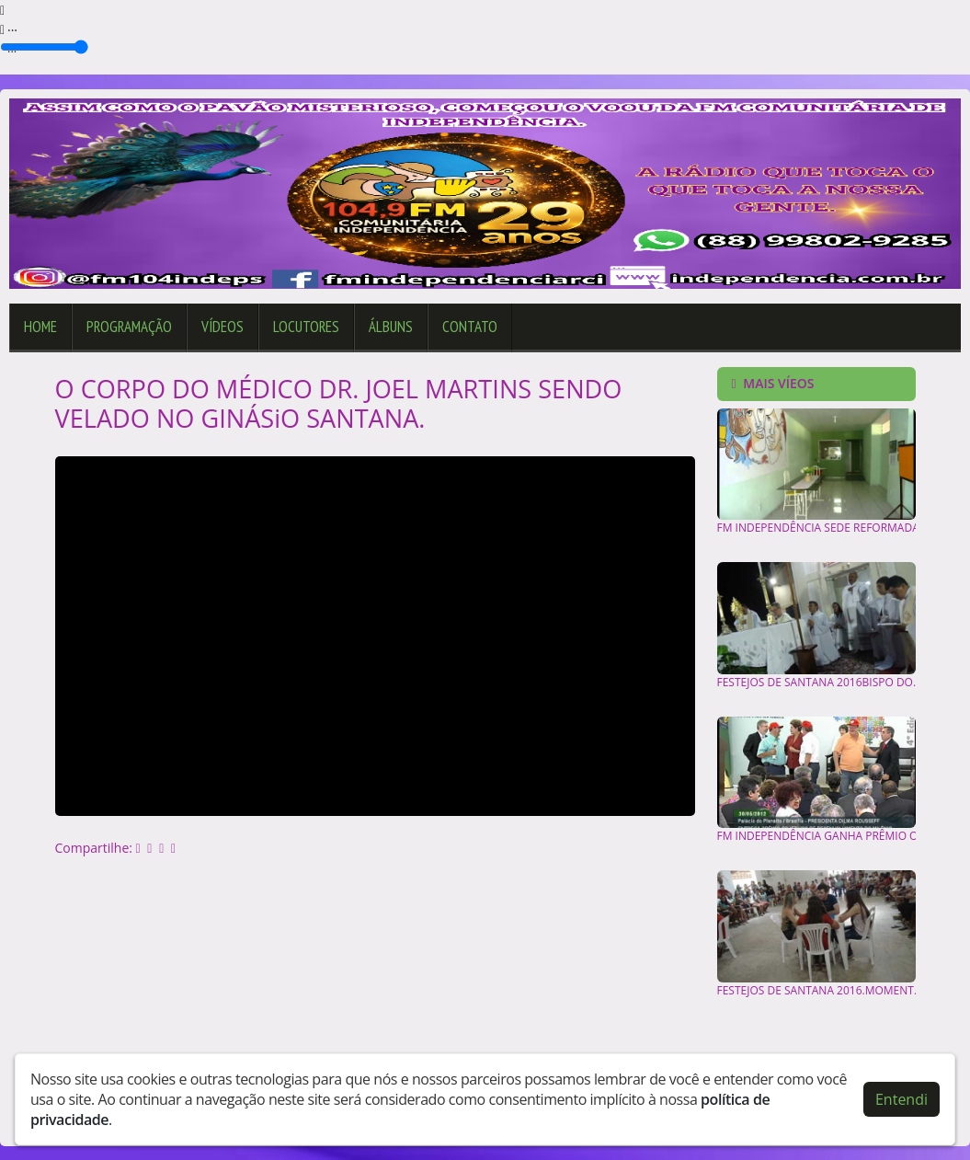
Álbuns (391, 326)
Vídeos (222, 326)
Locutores (306, 326)
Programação (129, 326)
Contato (469, 326)
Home (40, 326)
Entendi (901, 1099)
